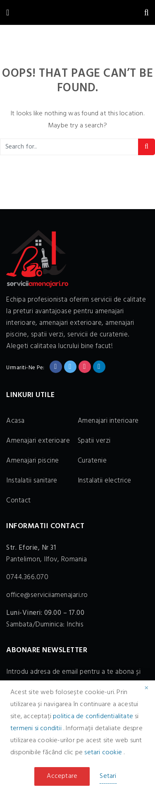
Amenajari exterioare (38, 440)
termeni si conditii (36, 728)
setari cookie (104, 752)
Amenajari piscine (32, 460)
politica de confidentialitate (94, 716)
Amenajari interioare (108, 420)
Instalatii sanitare (31, 480)
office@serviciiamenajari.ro (47, 595)
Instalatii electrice (104, 480)
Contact (18, 500)
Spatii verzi (94, 440)
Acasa (15, 420)
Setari (108, 776)
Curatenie (92, 460)
